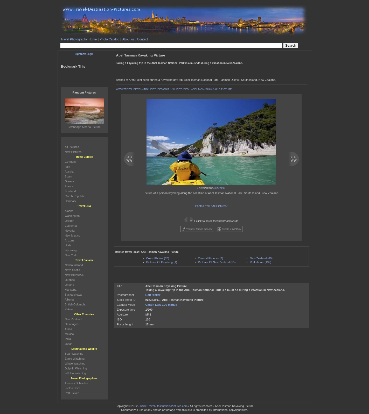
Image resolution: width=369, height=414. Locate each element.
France (69, 186)
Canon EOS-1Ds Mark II (161, 304)
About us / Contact (135, 39)
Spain (68, 176)
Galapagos (72, 324)
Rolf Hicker (219, 188)
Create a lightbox (229, 229)
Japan (69, 343)
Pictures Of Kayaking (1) (161, 262)
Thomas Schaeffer (76, 383)
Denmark (70, 201)
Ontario (69, 284)
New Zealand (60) (261, 258)
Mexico (69, 334)
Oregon (69, 220)
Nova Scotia (72, 270)
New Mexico (72, 235)
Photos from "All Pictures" (211, 206)
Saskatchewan (74, 294)
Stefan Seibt (72, 388)
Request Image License (197, 229)
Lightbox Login (84, 54)
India (68, 338)
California (71, 225)
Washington (72, 215)
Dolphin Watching (76, 368)
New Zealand (73, 319)
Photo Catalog (109, 39)
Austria (69, 171)
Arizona (69, 240)
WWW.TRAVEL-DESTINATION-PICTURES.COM (142, 89)
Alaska (69, 210)
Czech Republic (75, 196)
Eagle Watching (75, 358)
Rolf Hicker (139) (260, 262)
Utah (68, 245)
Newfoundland (74, 265)
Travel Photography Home (79, 39)
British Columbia (75, 304)
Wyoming (71, 250)
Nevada (70, 230)
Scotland (70, 191)
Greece (69, 181)
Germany (70, 161)
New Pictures (73, 151)
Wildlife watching (75, 373)
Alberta (69, 299)
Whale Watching (75, 363)
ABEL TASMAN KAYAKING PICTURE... (212, 89)
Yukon (69, 309)
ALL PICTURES (180, 89)
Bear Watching (74, 353)
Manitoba (70, 289)
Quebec (70, 279)
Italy (67, 166)
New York (71, 255)
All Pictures (72, 146)
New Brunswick (74, 274)
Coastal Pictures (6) (210, 258)
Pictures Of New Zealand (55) (217, 262)
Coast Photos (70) (157, 258)
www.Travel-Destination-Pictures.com (163, 406)
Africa (68, 329)
